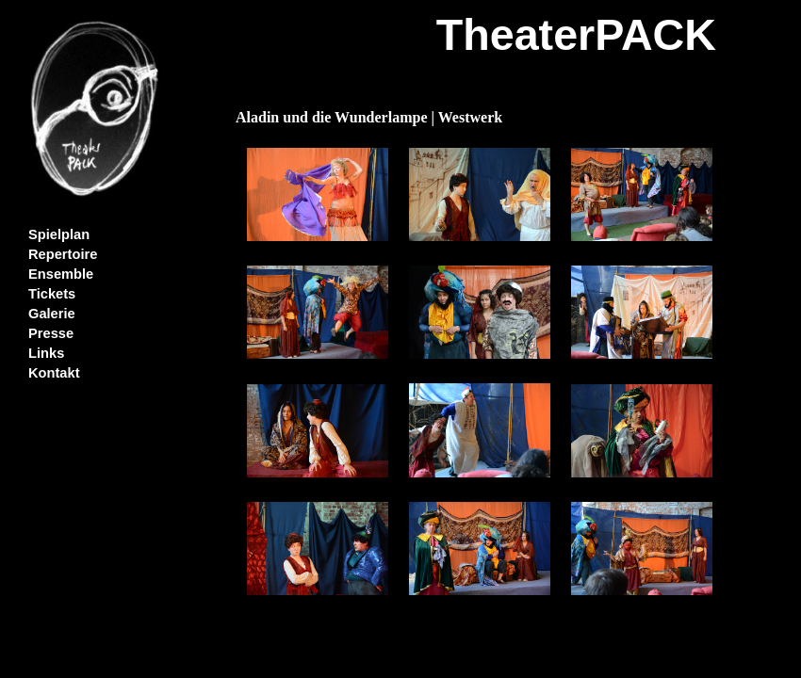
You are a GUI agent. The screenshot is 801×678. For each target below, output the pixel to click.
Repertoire (62, 254)
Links (46, 353)
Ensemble (60, 274)
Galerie (51, 313)
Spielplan (59, 234)
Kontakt (54, 372)
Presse (51, 333)
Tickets (51, 293)
